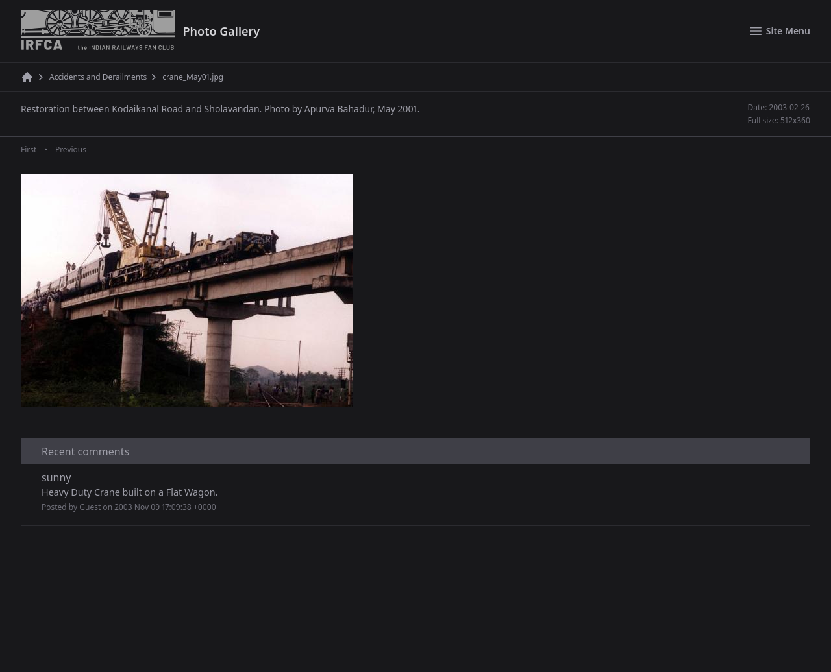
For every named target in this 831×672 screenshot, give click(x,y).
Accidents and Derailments (98, 77)
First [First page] (28, 150)
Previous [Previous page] (70, 150)
